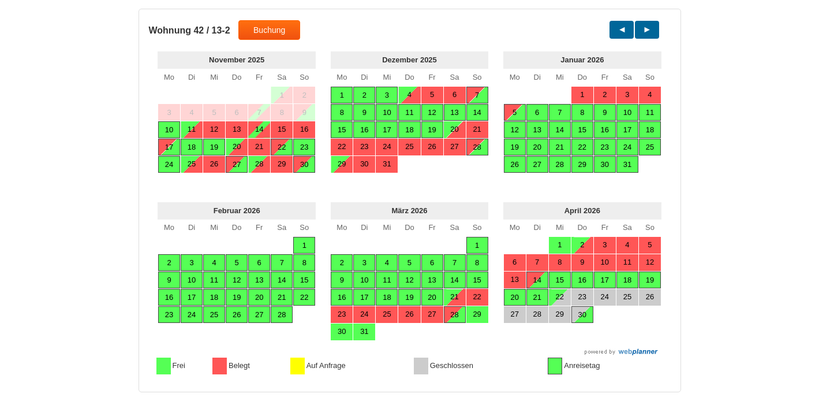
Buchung (269, 30)
